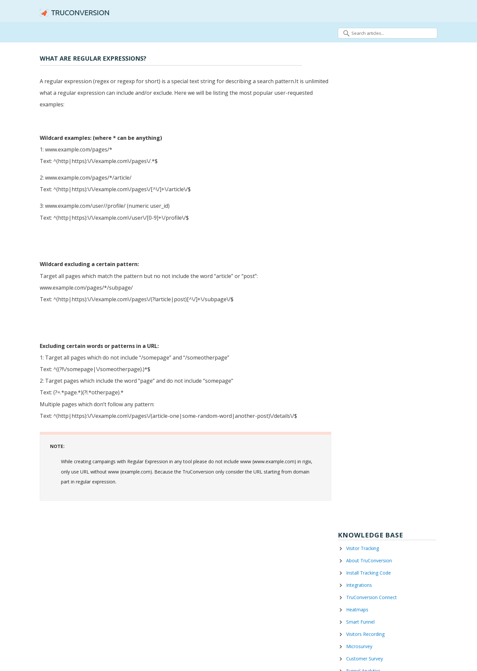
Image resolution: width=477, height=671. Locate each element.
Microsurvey (359, 646)
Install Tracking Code (368, 573)
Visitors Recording (365, 634)
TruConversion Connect (371, 597)
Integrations (359, 585)
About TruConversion (369, 560)
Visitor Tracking (362, 548)
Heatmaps (357, 609)
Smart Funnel (360, 622)
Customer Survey (364, 658)
